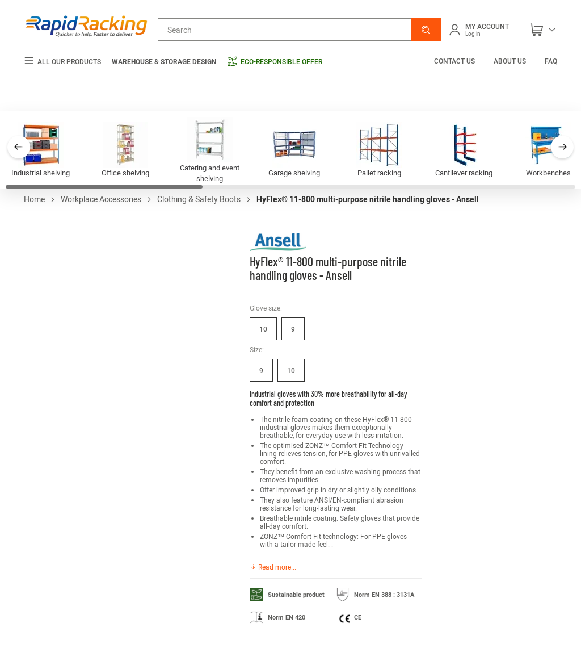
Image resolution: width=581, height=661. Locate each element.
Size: (257, 349)
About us (510, 60)
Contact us (455, 60)
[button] (426, 29)
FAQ (551, 60)
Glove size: (266, 307)
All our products (62, 61)
